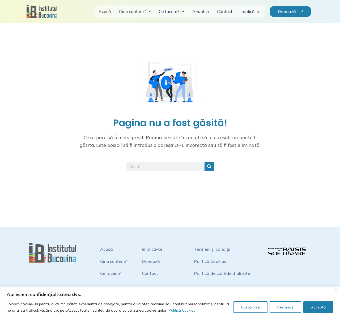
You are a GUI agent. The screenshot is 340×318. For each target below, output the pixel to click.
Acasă (105, 11)
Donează (151, 261)
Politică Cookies (182, 310)
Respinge (285, 307)
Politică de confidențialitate (222, 273)
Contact (224, 11)
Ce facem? (171, 11)
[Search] (209, 166)
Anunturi (200, 11)
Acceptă (318, 307)
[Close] (336, 289)
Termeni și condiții (212, 249)
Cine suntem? (135, 11)
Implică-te (250, 11)
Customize (250, 307)
